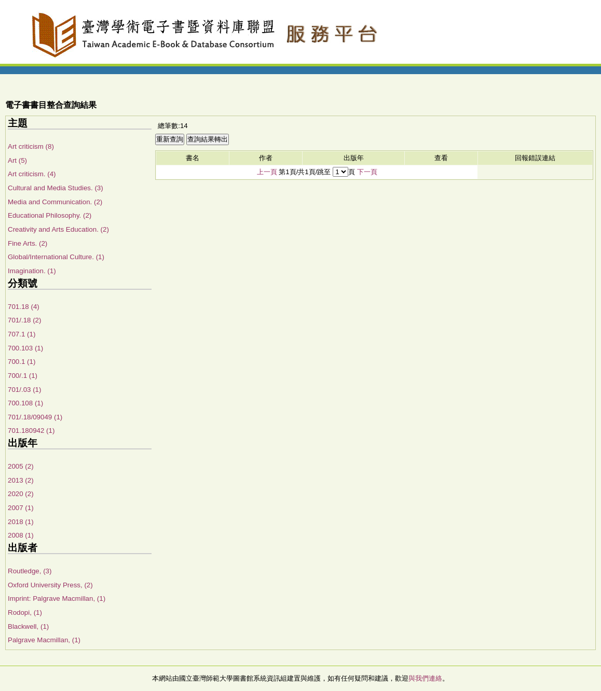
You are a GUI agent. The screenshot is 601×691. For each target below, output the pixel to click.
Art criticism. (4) (32, 174)
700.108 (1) (25, 403)
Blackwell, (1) (28, 626)
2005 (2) (21, 466)
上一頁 (267, 172)
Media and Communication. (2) (55, 202)
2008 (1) (21, 535)
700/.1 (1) (22, 375)
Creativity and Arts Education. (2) (58, 229)
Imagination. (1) (32, 271)
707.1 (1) (21, 334)
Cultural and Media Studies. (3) (55, 188)
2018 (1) (21, 522)
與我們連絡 (425, 678)
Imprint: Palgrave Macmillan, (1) (56, 598)
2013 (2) (21, 480)
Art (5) (17, 160)
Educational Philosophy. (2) (49, 215)
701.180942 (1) (31, 430)
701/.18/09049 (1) (35, 417)
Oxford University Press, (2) (50, 585)
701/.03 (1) (24, 389)
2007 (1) (21, 508)
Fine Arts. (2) (27, 243)
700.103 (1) (25, 348)
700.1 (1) (21, 361)
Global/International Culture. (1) (56, 257)
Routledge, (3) (29, 571)
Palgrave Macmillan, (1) (44, 640)
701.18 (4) (23, 307)
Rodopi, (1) (25, 612)
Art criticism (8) (31, 146)
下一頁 (367, 172)
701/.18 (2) (24, 320)
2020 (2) (21, 494)
